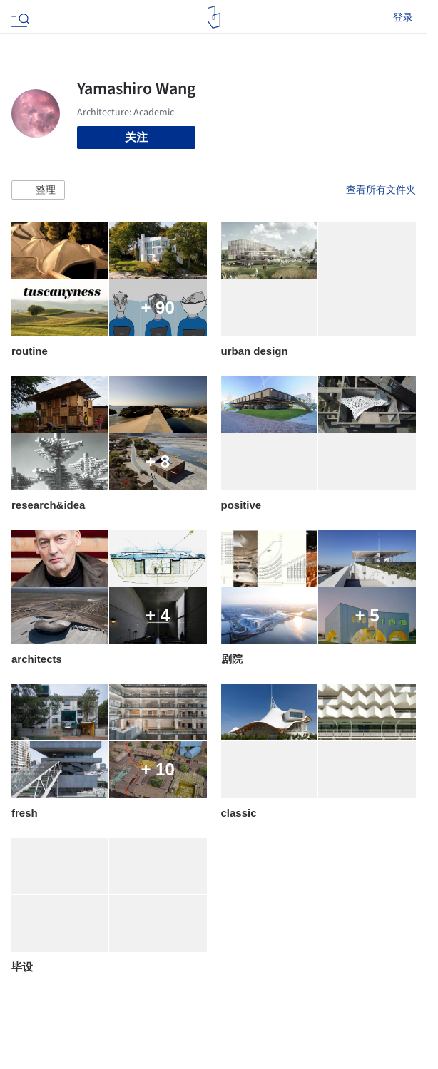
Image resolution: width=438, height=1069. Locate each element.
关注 (136, 137)
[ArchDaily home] (213, 17)
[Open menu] (19, 17)
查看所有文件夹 (381, 189)
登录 (403, 17)
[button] (38, 190)
